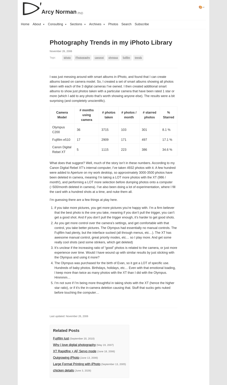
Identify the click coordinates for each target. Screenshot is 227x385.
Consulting (57, 24)
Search (126, 24)
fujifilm (126, 57)
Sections (78, 24)
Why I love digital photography (74, 345)
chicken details (63, 370)
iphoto (67, 57)
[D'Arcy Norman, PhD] (52, 7)
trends (138, 57)
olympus (113, 57)
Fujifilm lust (61, 338)
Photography (83, 57)
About (39, 24)
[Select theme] (201, 7)
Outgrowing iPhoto (66, 357)
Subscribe (142, 24)
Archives (97, 24)
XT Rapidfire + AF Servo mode (74, 351)
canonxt (99, 57)
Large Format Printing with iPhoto (76, 364)
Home (25, 24)
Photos (113, 24)
